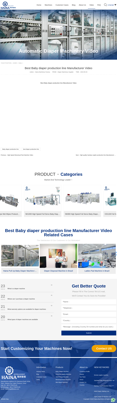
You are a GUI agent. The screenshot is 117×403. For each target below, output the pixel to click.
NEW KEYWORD (101, 367)
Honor (81, 379)
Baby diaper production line (10, 149)
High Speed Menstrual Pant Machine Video (20, 155)
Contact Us (83, 382)
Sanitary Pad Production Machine (104, 387)
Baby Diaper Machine (62, 371)
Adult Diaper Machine (62, 377)
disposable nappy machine (102, 371)
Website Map (5, 399)
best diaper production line (31, 149)
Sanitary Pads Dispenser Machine (104, 381)
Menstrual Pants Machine (63, 379)
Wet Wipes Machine (62, 382)
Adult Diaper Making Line (101, 392)
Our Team (83, 377)
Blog (37, 374)
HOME (15, 63)
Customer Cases (41, 377)
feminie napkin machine (101, 376)
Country (82, 385)
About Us (84, 367)
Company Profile (85, 371)
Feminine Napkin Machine (63, 374)
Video (20, 63)
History (82, 374)
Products (59, 367)
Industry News (40, 371)
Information (41, 367)
